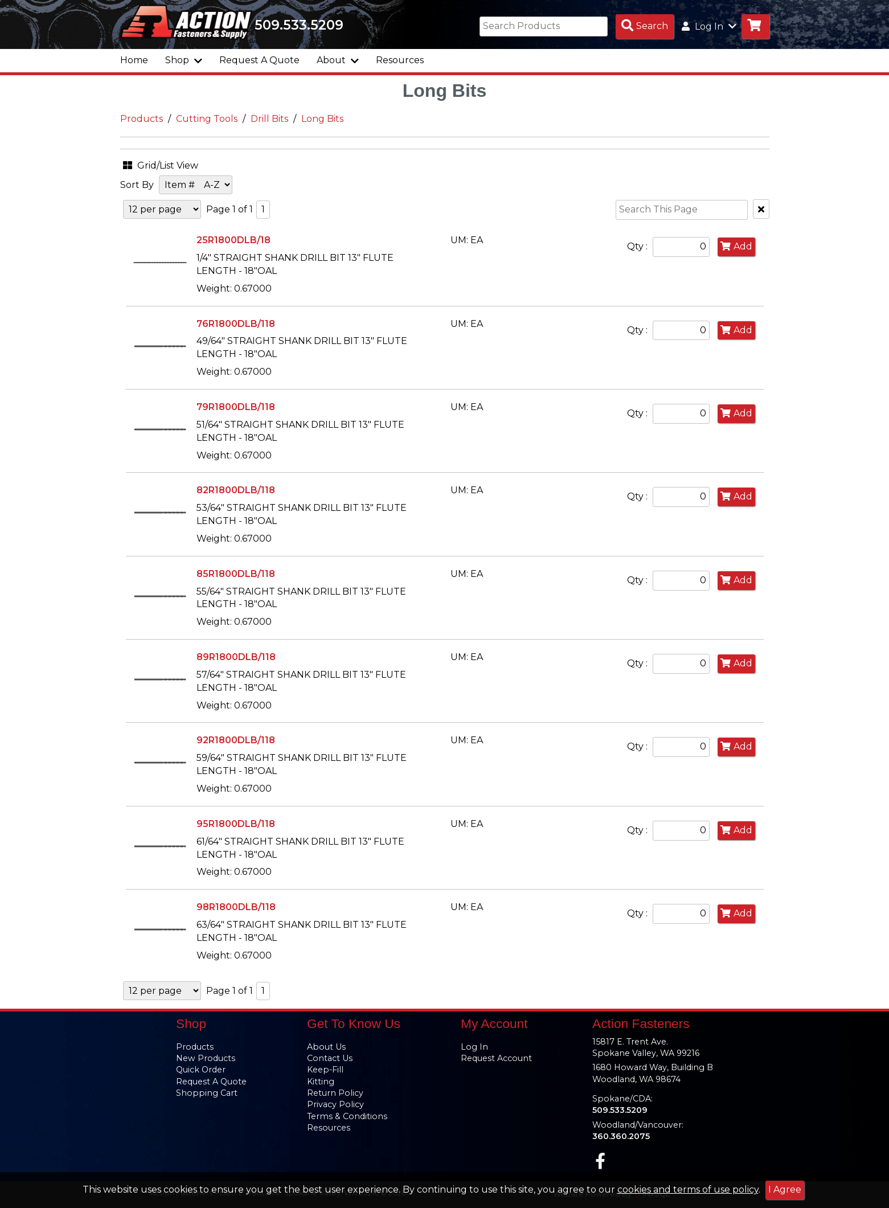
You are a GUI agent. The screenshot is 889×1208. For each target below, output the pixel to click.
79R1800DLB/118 (235, 407)
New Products (205, 1058)
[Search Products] (645, 26)
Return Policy (335, 1093)
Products (141, 118)
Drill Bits (269, 118)
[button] (177, 164)
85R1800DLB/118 (235, 573)
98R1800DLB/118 (236, 907)
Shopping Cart (206, 1093)
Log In (474, 1047)
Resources (400, 60)
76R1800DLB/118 (235, 323)
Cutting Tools (206, 118)
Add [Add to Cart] (736, 246)
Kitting (320, 1081)
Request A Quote (259, 60)
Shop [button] (183, 60)
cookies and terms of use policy (688, 1189)
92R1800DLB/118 (235, 740)
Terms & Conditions (347, 1116)
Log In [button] (709, 26)
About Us (326, 1047)
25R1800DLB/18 (233, 240)
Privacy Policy (335, 1104)
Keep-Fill (325, 1069)
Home (134, 60)
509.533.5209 (300, 25)
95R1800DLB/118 (235, 823)
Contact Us (330, 1058)
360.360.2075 (621, 1136)
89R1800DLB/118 (236, 657)
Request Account (496, 1058)
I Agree (784, 1189)
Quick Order (201, 1069)
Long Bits (322, 118)
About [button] (338, 60)
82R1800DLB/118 (235, 490)
